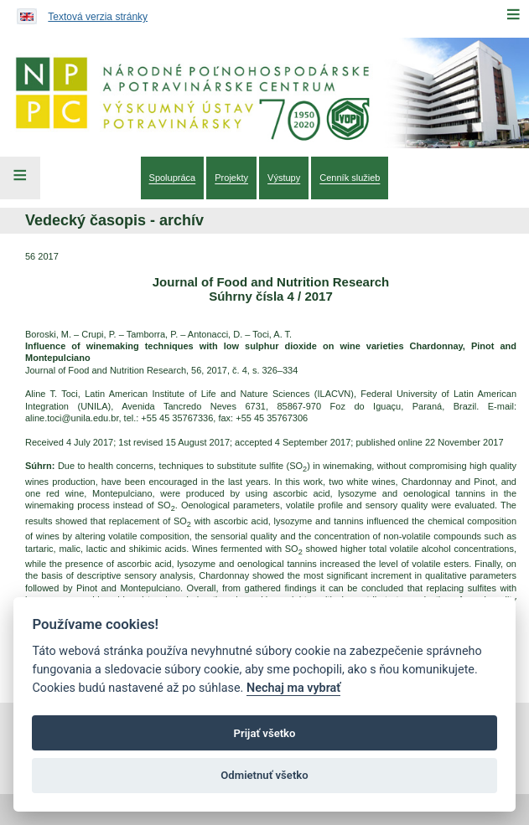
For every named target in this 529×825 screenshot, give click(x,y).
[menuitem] (173, 178)
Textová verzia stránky (98, 17)
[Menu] (513, 14)
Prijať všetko (265, 733)
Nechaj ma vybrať (293, 688)
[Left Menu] (20, 178)
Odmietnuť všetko (264, 775)
